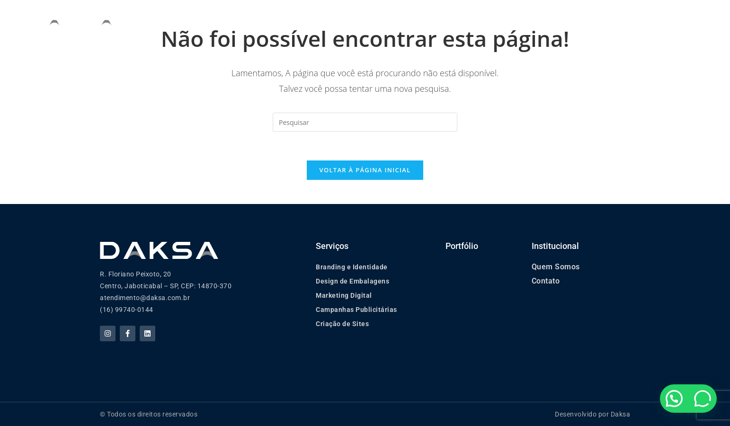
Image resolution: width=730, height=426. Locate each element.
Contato (546, 280)
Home (271, 18)
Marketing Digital (344, 295)
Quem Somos (322, 18)
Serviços (386, 19)
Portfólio (446, 18)
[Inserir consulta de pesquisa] (365, 122)
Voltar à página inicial (364, 170)
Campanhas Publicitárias (356, 309)
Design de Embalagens (352, 281)
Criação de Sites (342, 324)
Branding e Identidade (352, 267)
